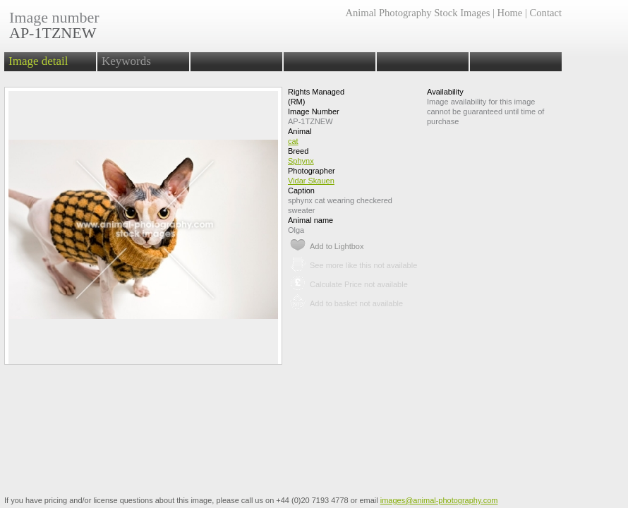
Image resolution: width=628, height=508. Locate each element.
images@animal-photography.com (439, 500)
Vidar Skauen (311, 180)
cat (293, 141)
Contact (546, 12)
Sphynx (301, 161)
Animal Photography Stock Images (417, 12)
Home (510, 12)
